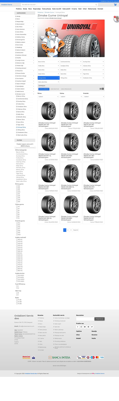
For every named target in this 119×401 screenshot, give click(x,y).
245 (19, 199)
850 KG (20, 270)
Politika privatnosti (60, 320)
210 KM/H (21, 277)
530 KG (20, 245)
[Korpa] (116, 4)
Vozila (94, 338)
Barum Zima (20, 96)
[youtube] (84, 326)
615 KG (20, 253)
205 (19, 192)
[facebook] (77, 326)
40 (19, 206)
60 (19, 214)
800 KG (20, 266)
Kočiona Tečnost (20, 55)
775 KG (20, 265)
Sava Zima (20, 122)
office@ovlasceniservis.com (26, 326)
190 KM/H (21, 275)
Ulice (78, 335)
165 (19, 186)
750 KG (20, 263)
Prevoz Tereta (20, 73)
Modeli (78, 338)
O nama (74, 9)
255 (19, 201)
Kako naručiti (56, 9)
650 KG (20, 257)
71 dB (19, 300)
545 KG (20, 247)
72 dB (20, 301)
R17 (19, 229)
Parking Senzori (20, 68)
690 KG (20, 259)
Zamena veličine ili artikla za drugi (63, 347)
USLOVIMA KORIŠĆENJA (84, 361)
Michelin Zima (21, 117)
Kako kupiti (58, 323)
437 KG (20, 241)
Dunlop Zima (20, 101)
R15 (19, 225)
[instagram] (81, 326)
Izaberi (41, 96)
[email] (86, 319)
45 (18, 208)
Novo (30, 9)
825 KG (20, 268)
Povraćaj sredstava (60, 341)
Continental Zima (22, 99)
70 (18, 218)
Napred (75, 230)
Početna (19, 9)
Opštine (79, 331)
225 (19, 196)
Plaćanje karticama (60, 332)
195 (19, 190)
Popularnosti (44, 89)
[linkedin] (88, 326)
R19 (19, 232)
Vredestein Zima (21, 132)
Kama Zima (20, 111)
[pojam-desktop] (58, 4)
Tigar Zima (20, 124)
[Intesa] (59, 357)
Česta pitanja (46, 9)
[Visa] (33, 357)
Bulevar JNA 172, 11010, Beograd (23, 322)
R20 (19, 234)
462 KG (20, 243)
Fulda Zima (20, 104)
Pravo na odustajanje (61, 344)
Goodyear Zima (21, 106)
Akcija (25, 9)
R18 (19, 231)
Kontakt (100, 9)
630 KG (20, 255)
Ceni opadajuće (66, 89)
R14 (19, 223)
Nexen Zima (20, 119)
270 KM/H (21, 281)
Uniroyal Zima (21, 127)
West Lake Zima (21, 135)
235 (19, 198)
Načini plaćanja (59, 329)
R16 (19, 227)
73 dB (20, 303)
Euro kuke (19, 45)
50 (18, 210)
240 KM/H (21, 279)
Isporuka (57, 326)
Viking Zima (20, 130)
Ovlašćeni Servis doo (23, 317)
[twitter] (91, 326)
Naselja (94, 331)
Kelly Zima (20, 114)
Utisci (85, 9)
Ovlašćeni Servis (6, 4)
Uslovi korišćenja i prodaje (62, 318)
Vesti (80, 9)
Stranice (94, 335)
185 (19, 188)
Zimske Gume (49, 12)
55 (18, 212)
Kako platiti (66, 9)
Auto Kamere (20, 29)
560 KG (20, 249)
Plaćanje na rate (59, 335)
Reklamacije (58, 338)
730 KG (20, 261)
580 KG (20, 251)
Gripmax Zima (21, 109)
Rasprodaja (37, 9)
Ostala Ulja (19, 65)
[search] (96, 4)
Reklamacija (92, 9)
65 (18, 216)
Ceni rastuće (55, 89)
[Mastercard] (26, 357)
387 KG (20, 239)
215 (19, 194)
